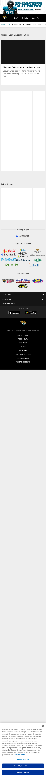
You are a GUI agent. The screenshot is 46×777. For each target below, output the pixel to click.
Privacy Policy (23, 447)
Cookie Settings (23, 470)
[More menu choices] (42, 18)
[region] (23, 750)
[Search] (38, 17)
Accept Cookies (23, 772)
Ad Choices (23, 463)
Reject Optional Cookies (23, 766)
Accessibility (23, 451)
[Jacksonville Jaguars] (23, 436)
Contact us (23, 455)
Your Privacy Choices (23, 466)
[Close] (43, 726)
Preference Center (23, 474)
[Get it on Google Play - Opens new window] (30, 426)
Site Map (23, 459)
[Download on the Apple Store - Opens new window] (14, 425)
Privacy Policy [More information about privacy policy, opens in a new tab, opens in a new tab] (20, 755)
